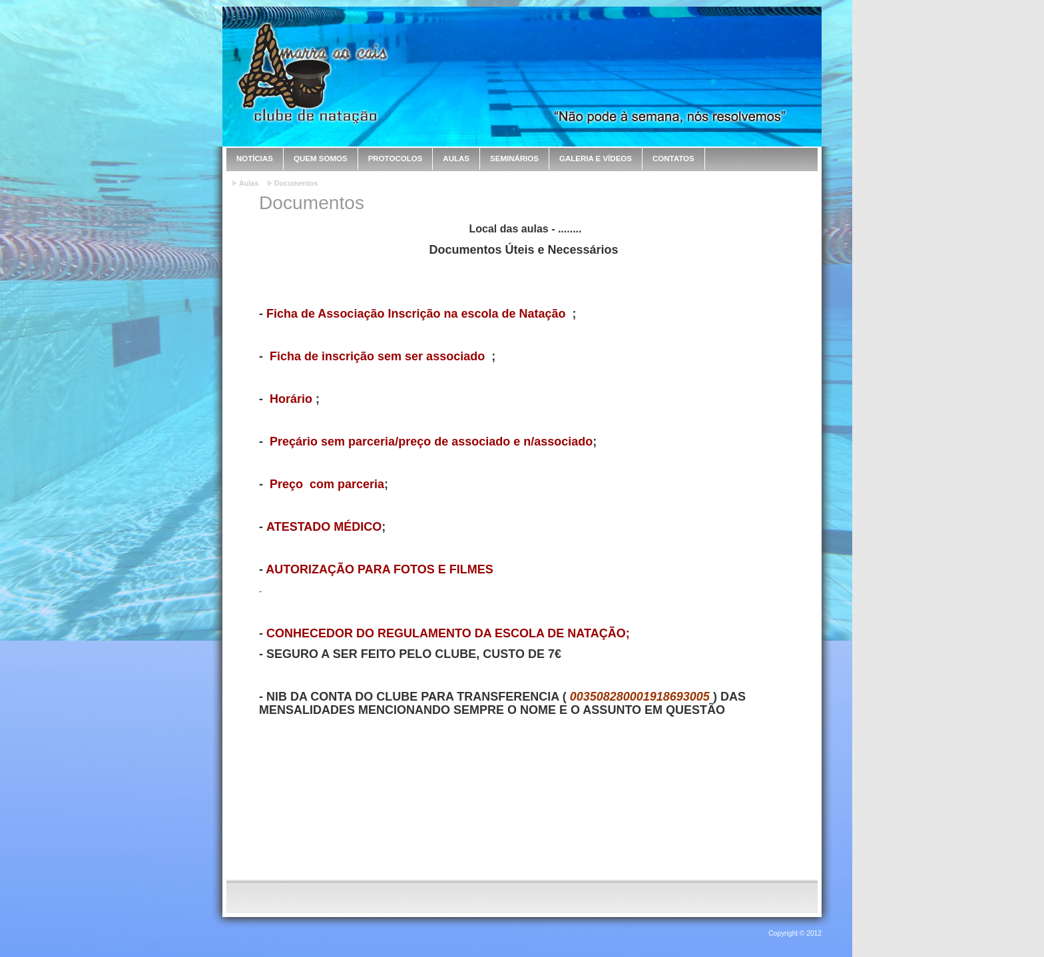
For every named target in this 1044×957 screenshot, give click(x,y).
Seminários (514, 158)
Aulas (456, 158)
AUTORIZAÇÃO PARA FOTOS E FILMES (379, 569)
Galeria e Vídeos (595, 158)
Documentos (296, 183)
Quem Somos (321, 158)
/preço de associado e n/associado (494, 441)
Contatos (673, 158)
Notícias (254, 158)
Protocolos (395, 158)
